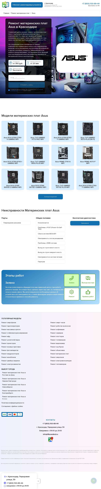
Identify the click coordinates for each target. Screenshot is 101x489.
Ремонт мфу (5, 336)
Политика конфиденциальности (12, 403)
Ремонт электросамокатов (11, 364)
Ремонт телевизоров (57, 340)
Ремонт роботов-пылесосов (60, 326)
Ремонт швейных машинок (10, 361)
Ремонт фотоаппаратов (9, 350)
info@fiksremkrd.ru (50, 434)
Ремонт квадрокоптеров (10, 354)
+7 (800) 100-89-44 (91, 4)
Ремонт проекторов (8, 343)
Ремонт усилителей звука (10, 340)
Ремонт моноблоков (8, 357)
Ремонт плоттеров (57, 336)
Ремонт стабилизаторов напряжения (14, 333)
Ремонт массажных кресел (11, 329)
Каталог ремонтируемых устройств (27, 5)
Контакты (50, 420)
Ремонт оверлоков (57, 357)
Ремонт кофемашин (57, 329)
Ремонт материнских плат (59, 354)
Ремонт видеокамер (57, 343)
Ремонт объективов (57, 350)
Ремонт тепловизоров (58, 364)
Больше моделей (50, 197)
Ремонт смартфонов (8, 323)
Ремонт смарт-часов (57, 323)
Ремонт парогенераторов (10, 326)
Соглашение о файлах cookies (12, 406)
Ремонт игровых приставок (11, 347)
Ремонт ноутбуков (57, 347)
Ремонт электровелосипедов (60, 361)
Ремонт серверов (56, 333)
